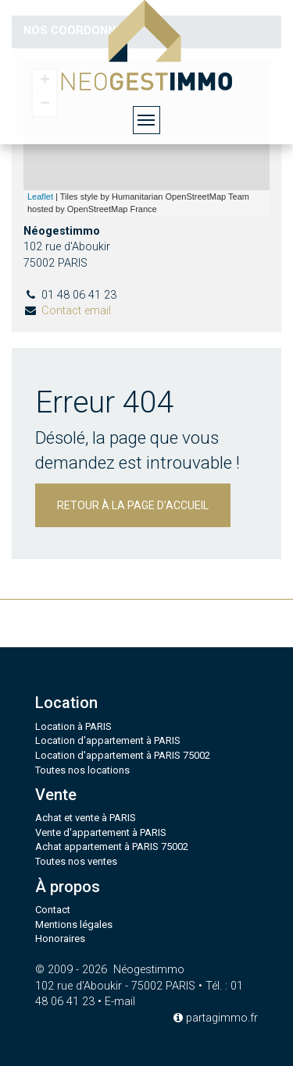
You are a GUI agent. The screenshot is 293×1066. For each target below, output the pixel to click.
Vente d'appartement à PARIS (100, 832)
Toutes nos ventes (76, 861)
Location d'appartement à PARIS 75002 (122, 755)
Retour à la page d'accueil (133, 505)
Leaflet (40, 196)
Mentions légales (74, 924)
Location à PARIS (73, 726)
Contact (52, 909)
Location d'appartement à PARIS (107, 740)
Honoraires (60, 938)
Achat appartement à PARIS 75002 (111, 846)
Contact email (76, 310)
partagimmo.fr (215, 1018)
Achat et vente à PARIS (85, 817)
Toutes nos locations (82, 770)
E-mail (120, 1001)
